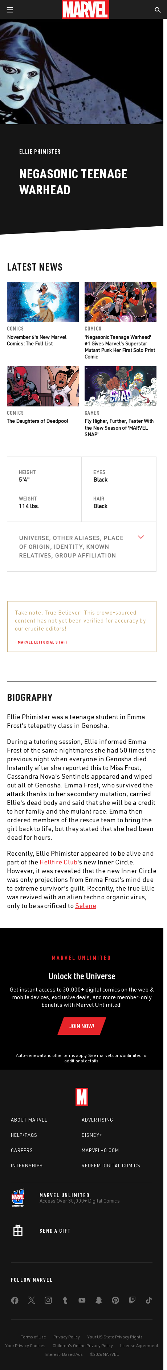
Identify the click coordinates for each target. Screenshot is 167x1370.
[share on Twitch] (132, 1301)
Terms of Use (33, 1336)
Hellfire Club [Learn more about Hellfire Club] (58, 862)
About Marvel (29, 1120)
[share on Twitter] (31, 1301)
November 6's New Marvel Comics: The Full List (36, 340)
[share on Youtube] (82, 1301)
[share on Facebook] (15, 1302)
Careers (22, 1150)
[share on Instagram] (48, 1301)
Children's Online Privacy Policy (83, 1345)
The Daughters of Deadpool (37, 421)
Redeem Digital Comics (111, 1165)
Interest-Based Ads (64, 1354)
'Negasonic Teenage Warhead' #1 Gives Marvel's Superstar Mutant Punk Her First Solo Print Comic (120, 347)
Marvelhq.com (100, 1150)
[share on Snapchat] (98, 1301)
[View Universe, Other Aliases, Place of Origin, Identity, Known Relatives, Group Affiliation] (82, 547)
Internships (27, 1165)
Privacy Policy (66, 1336)
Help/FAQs (24, 1135)
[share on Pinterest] (115, 1301)
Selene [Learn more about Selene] (85, 905)
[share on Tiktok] (148, 1301)
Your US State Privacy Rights (115, 1336)
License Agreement (139, 1345)
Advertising (97, 1120)
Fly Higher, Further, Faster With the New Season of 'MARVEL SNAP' (119, 427)
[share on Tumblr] (65, 1301)
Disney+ (92, 1135)
